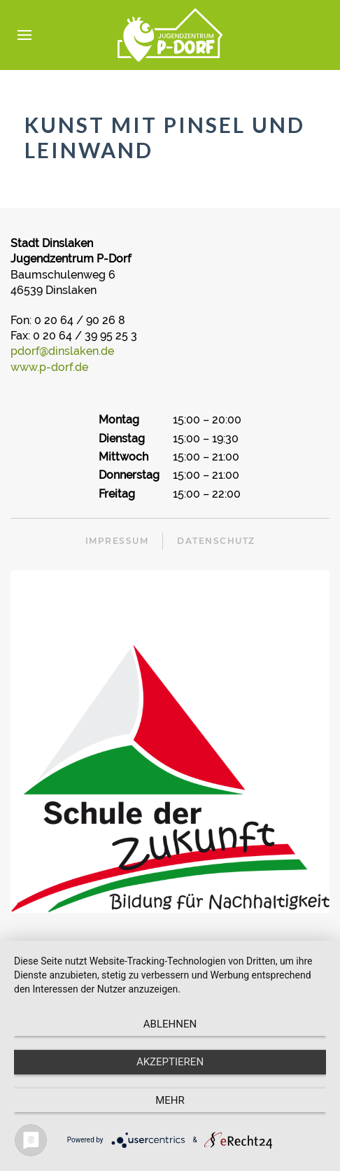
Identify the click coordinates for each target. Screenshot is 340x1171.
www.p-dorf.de (49, 367)
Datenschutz (216, 540)
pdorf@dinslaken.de (62, 351)
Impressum (117, 540)
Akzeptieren (170, 1062)
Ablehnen (170, 1024)
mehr (170, 1100)
